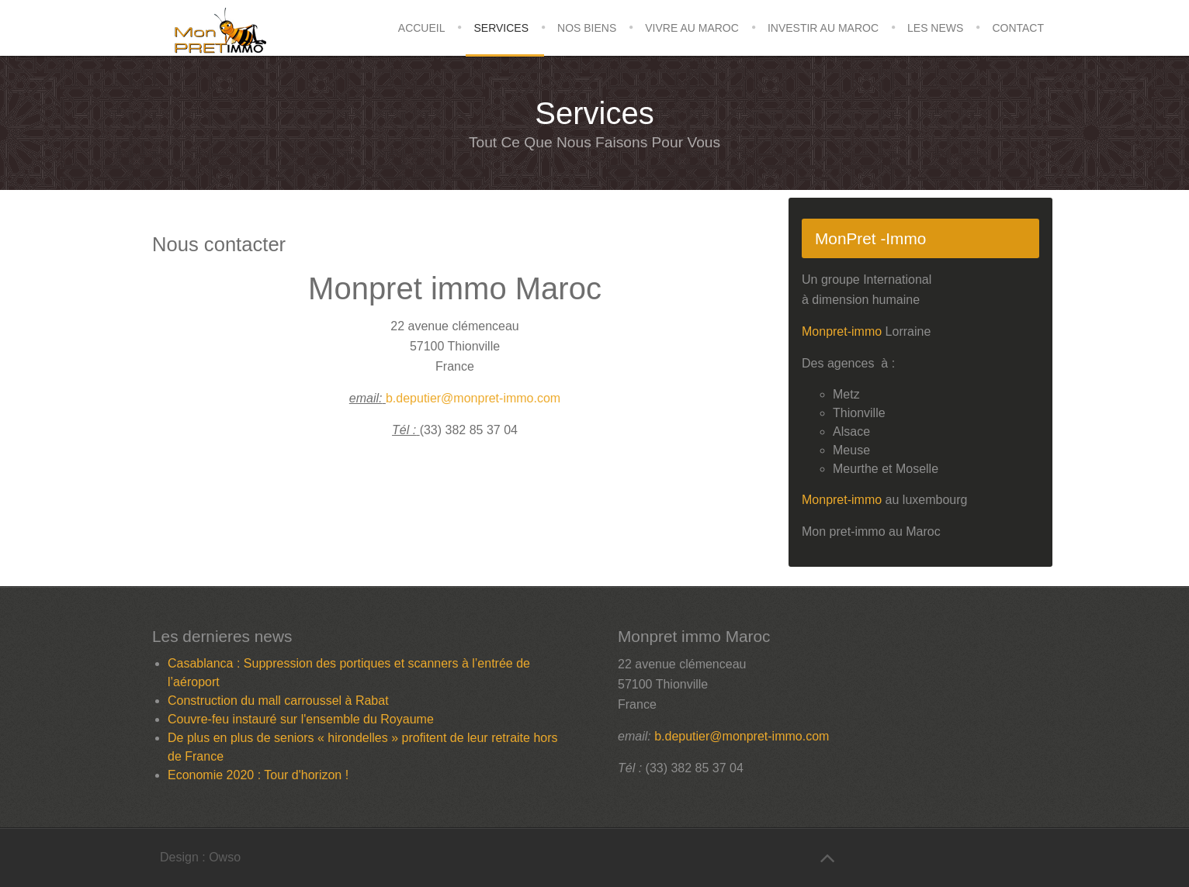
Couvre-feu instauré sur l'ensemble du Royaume (301, 719)
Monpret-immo (842, 331)
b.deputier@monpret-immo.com (473, 398)
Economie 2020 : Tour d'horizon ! (258, 775)
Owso (225, 857)
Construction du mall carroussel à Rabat (278, 700)
